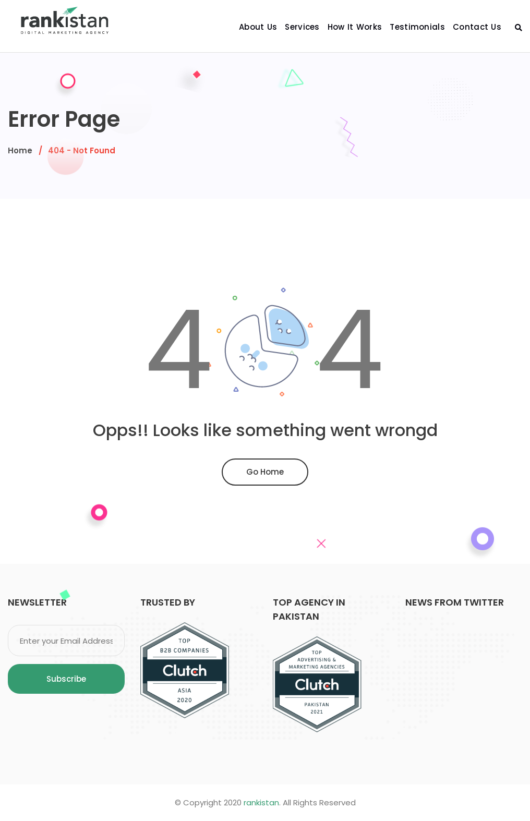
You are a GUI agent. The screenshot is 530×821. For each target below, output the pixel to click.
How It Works (355, 26)
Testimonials (417, 26)
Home (20, 150)
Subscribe (66, 678)
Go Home (265, 471)
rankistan (261, 802)
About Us (258, 26)
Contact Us (477, 26)
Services (302, 26)
